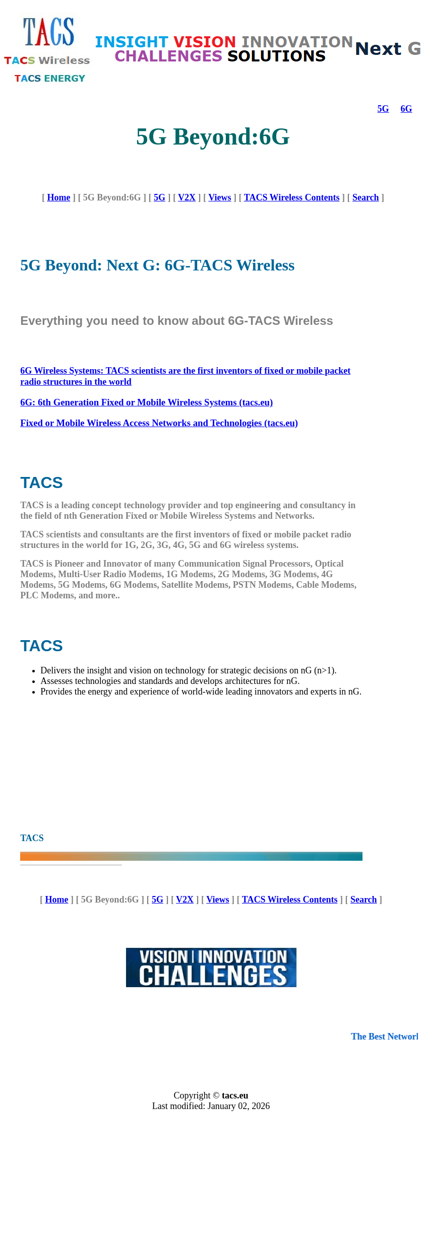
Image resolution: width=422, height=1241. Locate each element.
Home (58, 197)
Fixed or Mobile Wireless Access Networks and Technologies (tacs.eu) (159, 423)
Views (219, 197)
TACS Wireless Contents (292, 197)
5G (383, 109)
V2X (187, 197)
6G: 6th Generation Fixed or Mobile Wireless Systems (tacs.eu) (146, 402)
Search (365, 197)
